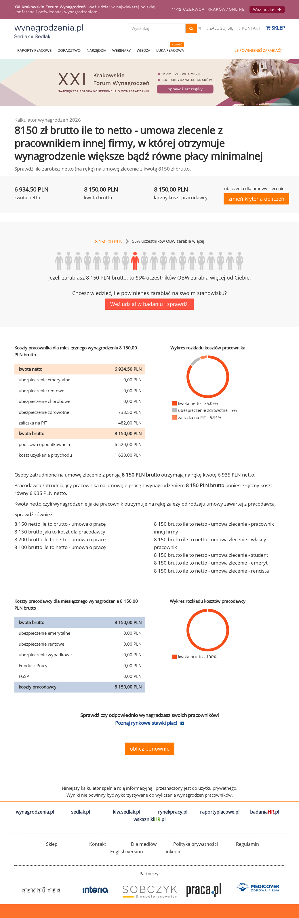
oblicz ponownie (150, 748)
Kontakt (249, 28)
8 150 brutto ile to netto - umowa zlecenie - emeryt (211, 562)
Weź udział (267, 9)
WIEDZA (143, 50)
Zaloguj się (220, 28)
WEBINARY (121, 50)
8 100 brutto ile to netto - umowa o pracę (60, 547)
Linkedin (172, 851)
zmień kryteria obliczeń (256, 198)
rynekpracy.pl (172, 812)
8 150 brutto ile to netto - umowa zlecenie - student (211, 555)
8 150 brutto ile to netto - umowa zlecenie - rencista (211, 570)
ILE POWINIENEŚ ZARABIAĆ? (257, 50)
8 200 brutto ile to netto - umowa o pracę (60, 539)
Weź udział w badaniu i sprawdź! (149, 304)
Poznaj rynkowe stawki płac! (146, 723)
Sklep (275, 27)
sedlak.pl (80, 812)
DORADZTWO (69, 50)
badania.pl (264, 812)
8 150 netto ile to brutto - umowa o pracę (60, 524)
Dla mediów (144, 844)
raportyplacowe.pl (219, 812)
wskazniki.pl (149, 819)
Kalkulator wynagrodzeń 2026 (47, 119)
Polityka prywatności (195, 844)
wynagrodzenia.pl (35, 812)
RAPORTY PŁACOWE (34, 50)
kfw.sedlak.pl (126, 812)
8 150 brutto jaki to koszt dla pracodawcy (59, 531)
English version (126, 851)
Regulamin (247, 844)
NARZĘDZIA (96, 50)
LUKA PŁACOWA (170, 50)
